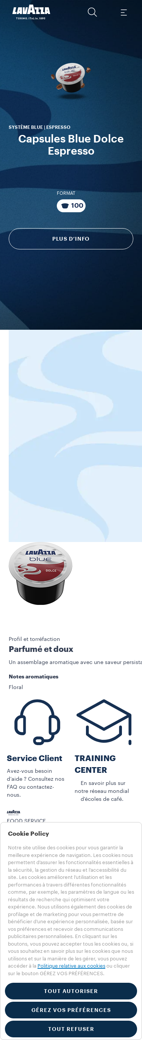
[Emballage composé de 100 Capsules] (71, 205)
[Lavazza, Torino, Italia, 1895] (31, 12)
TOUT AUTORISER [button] (71, 991)
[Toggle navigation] (123, 12)
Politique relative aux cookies (71, 965)
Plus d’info (71, 238)
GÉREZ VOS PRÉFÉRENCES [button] (71, 1010)
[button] (92, 12)
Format (66, 193)
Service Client (34, 759)
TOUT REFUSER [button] (71, 1029)
